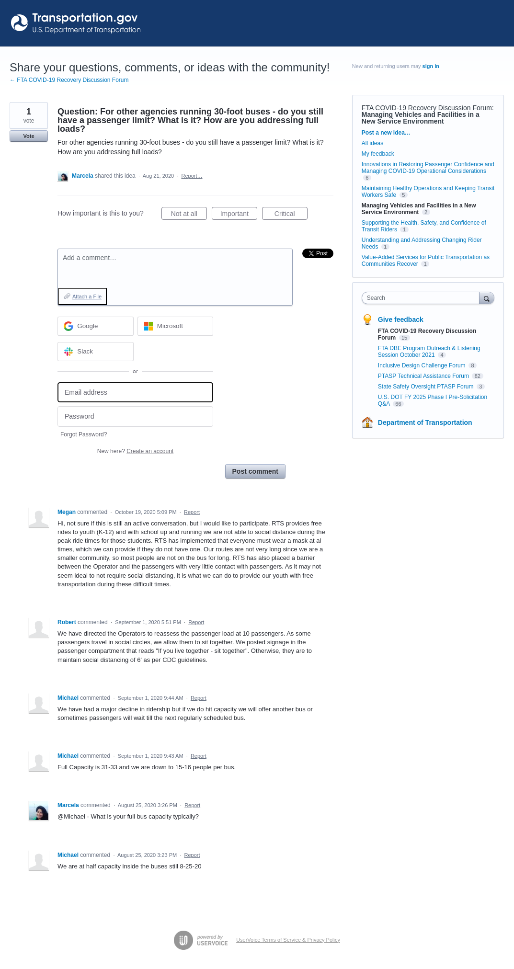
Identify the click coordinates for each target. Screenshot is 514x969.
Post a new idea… (386, 132)
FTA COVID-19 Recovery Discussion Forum (427, 108)
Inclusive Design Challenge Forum (422, 365)
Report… (191, 176)
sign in (431, 66)
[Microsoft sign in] (175, 326)
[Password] (135, 416)
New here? (135, 451)
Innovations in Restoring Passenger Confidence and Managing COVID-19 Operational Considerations (428, 167)
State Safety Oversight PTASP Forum (426, 386)
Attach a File (87, 296)
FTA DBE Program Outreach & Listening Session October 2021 (429, 351)
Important (238, 215)
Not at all (189, 215)
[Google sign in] (95, 326)
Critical (291, 215)
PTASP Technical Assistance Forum (424, 376)
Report (192, 512)
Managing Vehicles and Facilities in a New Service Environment (421, 118)
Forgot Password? (83, 434)
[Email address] (135, 392)
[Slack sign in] (95, 351)
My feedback (378, 153)
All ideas (372, 143)
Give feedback (400, 319)
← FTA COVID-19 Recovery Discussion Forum (69, 80)
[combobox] (423, 298)
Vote (28, 136)
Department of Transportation (425, 422)
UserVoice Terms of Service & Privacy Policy (288, 940)
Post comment (255, 471)
